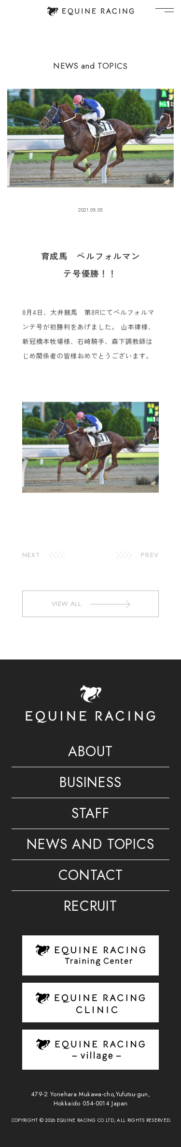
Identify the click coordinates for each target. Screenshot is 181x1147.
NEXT (31, 560)
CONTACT (90, 877)
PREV (149, 560)
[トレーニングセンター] (90, 955)
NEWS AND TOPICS (90, 846)
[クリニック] (90, 1002)
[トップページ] (90, 11)
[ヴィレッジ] (90, 1049)
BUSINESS (90, 784)
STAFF (90, 815)
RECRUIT (90, 908)
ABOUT (90, 753)
